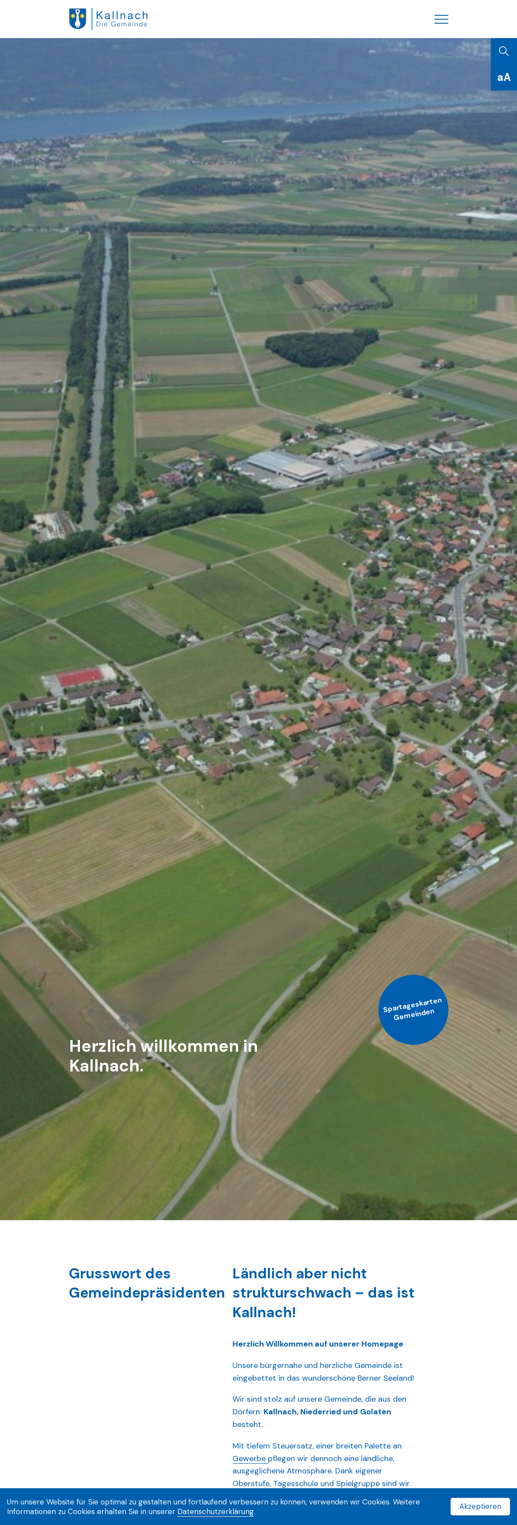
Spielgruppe (359, 1483)
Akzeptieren (480, 1506)
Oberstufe (251, 1483)
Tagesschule (296, 1483)
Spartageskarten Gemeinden (412, 1008)
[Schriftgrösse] (504, 77)
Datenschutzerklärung (215, 1511)
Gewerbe (250, 1458)
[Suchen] (504, 51)
